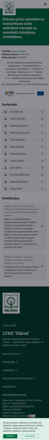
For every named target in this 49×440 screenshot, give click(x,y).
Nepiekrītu (30, 438)
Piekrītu (10, 437)
